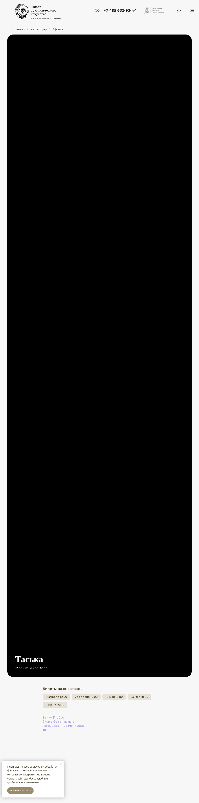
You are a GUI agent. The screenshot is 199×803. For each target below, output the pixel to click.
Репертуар (38, 29)
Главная (19, 29)
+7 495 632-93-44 (120, 10)
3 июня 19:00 (87, 707)
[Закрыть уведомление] (61, 764)
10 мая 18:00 (127, 697)
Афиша (57, 29)
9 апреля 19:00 (59, 697)
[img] (154, 10)
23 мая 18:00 (56, 707)
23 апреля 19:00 (94, 697)
